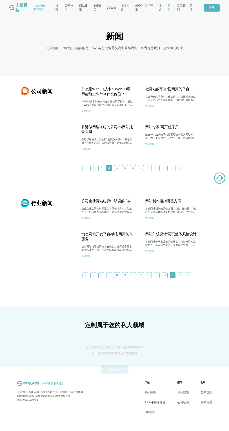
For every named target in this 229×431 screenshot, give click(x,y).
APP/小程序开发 (144, 7)
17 (164, 168)
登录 (190, 7)
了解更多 (85, 111)
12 (148, 275)
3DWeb (112, 7)
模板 (159, 7)
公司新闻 (194, 402)
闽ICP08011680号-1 (16, 399)
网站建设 (83, 7)
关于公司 (69, 7)
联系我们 (181, 7)
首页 (56, 7)
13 (156, 275)
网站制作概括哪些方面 (163, 201)
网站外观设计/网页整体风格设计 (171, 234)
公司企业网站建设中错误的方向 (106, 201)
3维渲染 (97, 7)
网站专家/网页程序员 (162, 127)
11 (141, 275)
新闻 (169, 7)
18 (172, 168)
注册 (212, 7)
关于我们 (217, 392)
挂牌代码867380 (30, 7)
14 (164, 275)
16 (180, 275)
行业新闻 (194, 392)
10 (133, 275)
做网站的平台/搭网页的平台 (167, 89)
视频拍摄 (125, 7)
